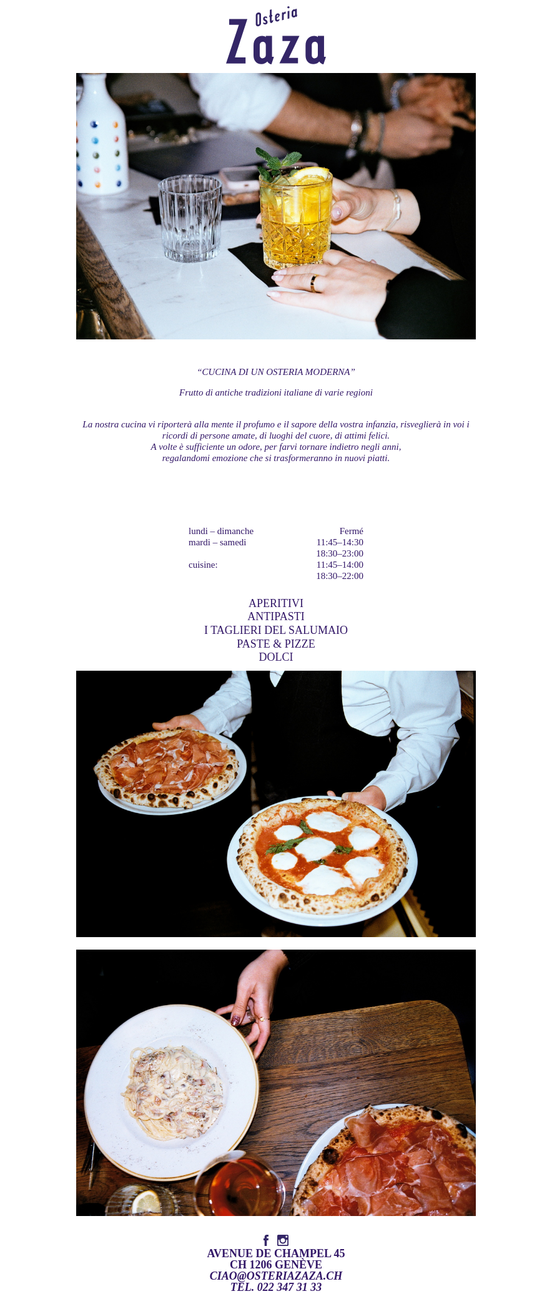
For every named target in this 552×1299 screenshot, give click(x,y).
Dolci (276, 657)
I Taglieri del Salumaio (276, 630)
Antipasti (275, 616)
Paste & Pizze (276, 644)
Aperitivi (276, 603)
